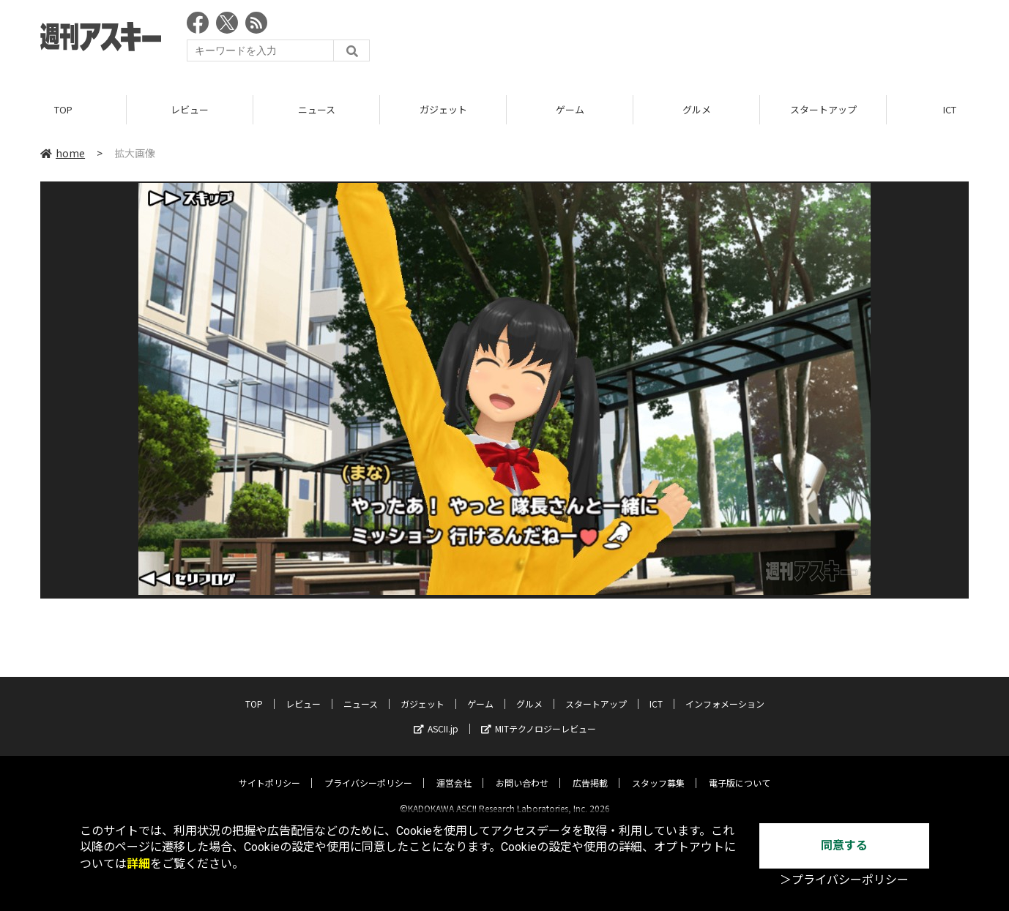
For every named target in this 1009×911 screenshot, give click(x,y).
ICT (656, 691)
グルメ (696, 109)
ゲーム (570, 109)
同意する (844, 845)
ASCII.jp (436, 716)
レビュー (190, 109)
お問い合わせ (522, 770)
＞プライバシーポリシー (844, 880)
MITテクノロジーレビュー (538, 716)
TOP (63, 109)
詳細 (138, 864)
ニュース (316, 109)
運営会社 (454, 770)
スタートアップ (823, 109)
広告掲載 (590, 770)
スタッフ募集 (658, 770)
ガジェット (443, 109)
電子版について (739, 770)
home (62, 153)
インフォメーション (724, 691)
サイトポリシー (269, 770)
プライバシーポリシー (368, 770)
